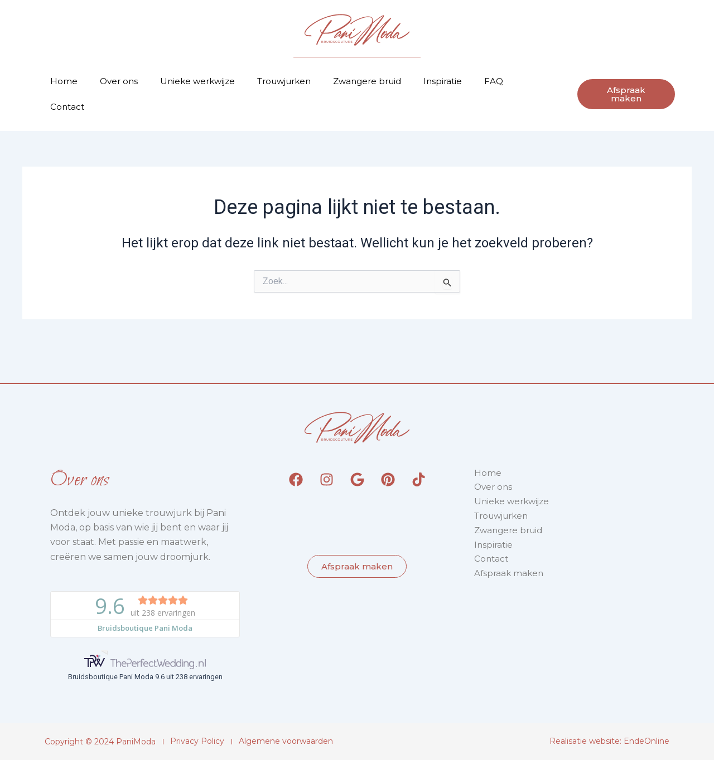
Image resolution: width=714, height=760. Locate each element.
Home (64, 81)
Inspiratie (442, 81)
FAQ (493, 81)
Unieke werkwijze (197, 81)
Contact (67, 106)
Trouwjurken (284, 81)
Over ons (119, 81)
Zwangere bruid (367, 81)
